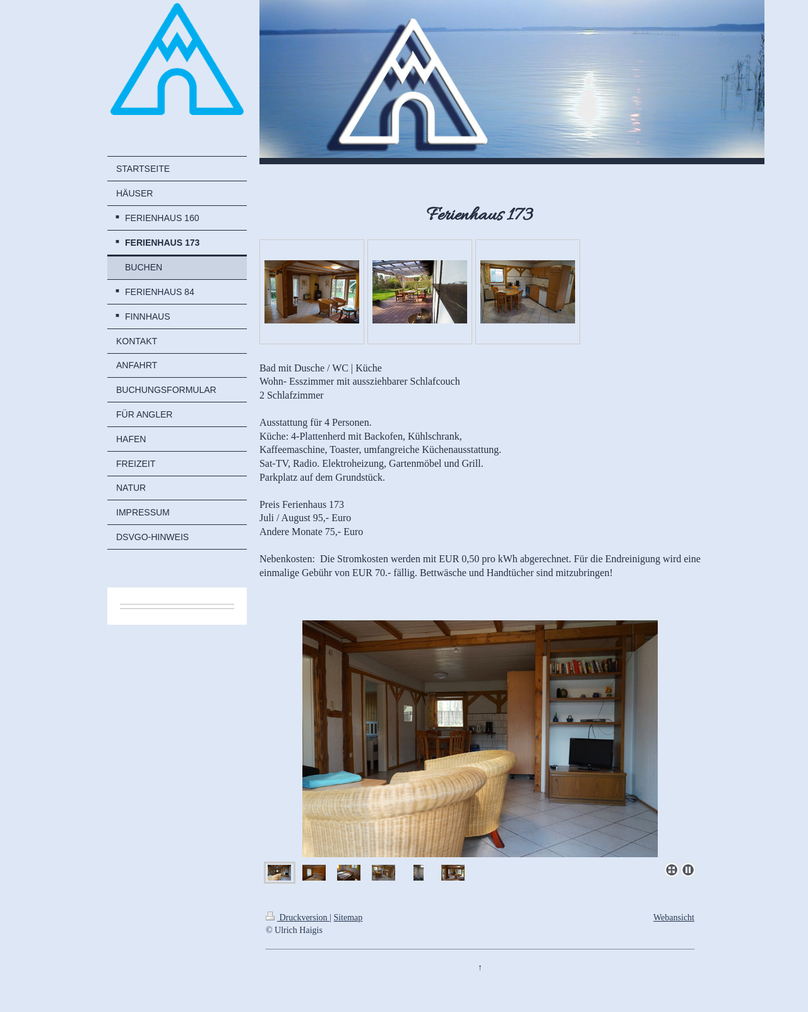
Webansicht (673, 917)
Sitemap (347, 917)
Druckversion (298, 917)
